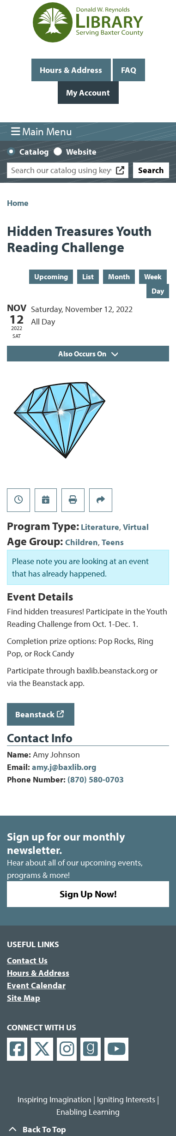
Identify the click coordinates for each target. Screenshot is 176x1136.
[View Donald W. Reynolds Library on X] (42, 1049)
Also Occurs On (88, 353)
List (88, 276)
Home (18, 203)
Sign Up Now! (88, 894)
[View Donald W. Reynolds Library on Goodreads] (90, 1049)
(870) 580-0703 (95, 779)
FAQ (128, 70)
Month (119, 276)
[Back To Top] (88, 1129)
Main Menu (42, 131)
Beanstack (35, 714)
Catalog (34, 151)
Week (153, 276)
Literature (100, 527)
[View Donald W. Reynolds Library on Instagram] (67, 1049)
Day (158, 290)
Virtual (136, 527)
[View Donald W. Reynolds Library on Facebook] (17, 1049)
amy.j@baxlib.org (64, 767)
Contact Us (27, 960)
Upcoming (51, 276)
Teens (113, 542)
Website (81, 151)
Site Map (23, 997)
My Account (88, 92)
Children (81, 542)
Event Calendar (36, 985)
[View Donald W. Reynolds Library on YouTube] (116, 1049)
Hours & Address (71, 70)
